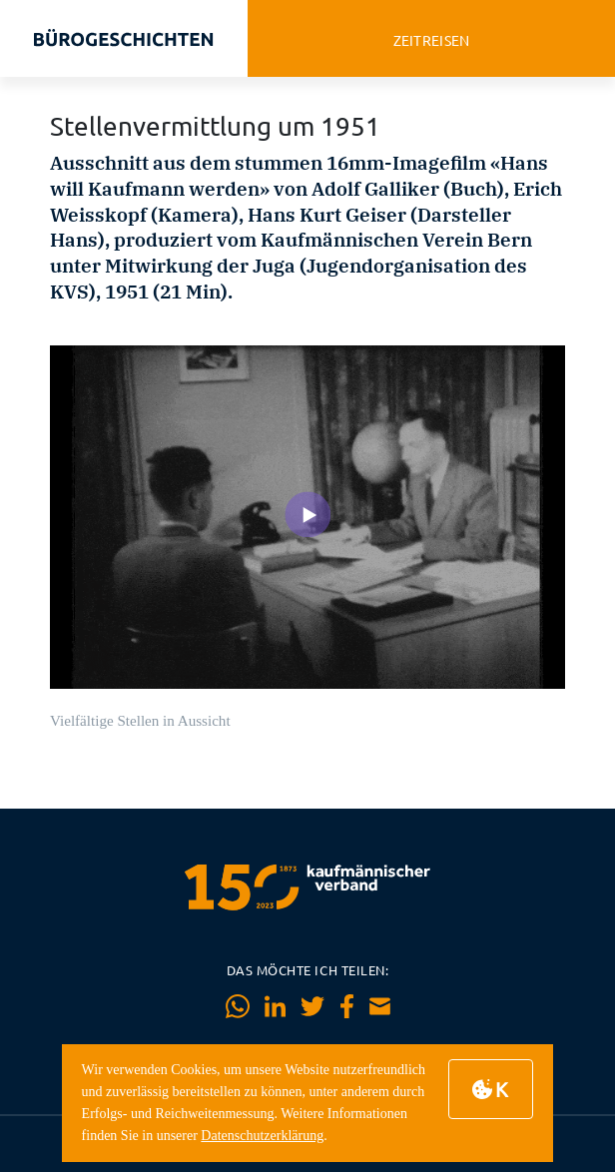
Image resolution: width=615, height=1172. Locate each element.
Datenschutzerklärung (262, 1135)
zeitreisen (431, 40)
